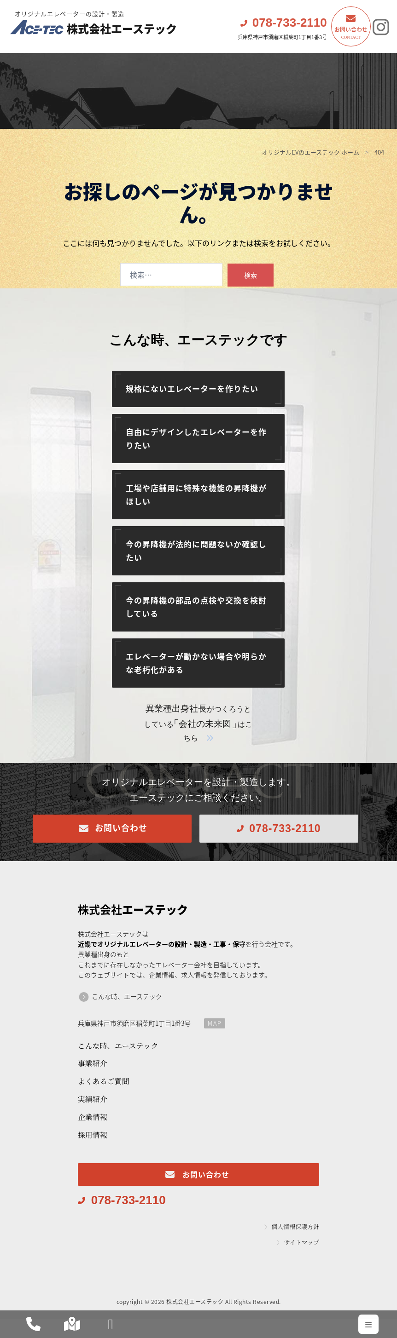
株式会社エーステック (96, 24)
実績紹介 (92, 1099)
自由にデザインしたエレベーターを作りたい (196, 438)
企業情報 (92, 1117)
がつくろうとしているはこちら (198, 723)
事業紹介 (92, 1063)
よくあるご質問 (103, 1081)
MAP (215, 1023)
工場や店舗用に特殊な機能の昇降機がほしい (196, 494)
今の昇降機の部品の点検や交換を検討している (196, 606)
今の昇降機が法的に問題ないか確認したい (196, 550)
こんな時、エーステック (127, 996)
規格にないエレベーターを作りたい (192, 388)
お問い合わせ (351, 33)
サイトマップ (302, 1242)
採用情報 (92, 1135)
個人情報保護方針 (295, 1227)
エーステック (133, 909)
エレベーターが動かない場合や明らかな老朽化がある (196, 662)
